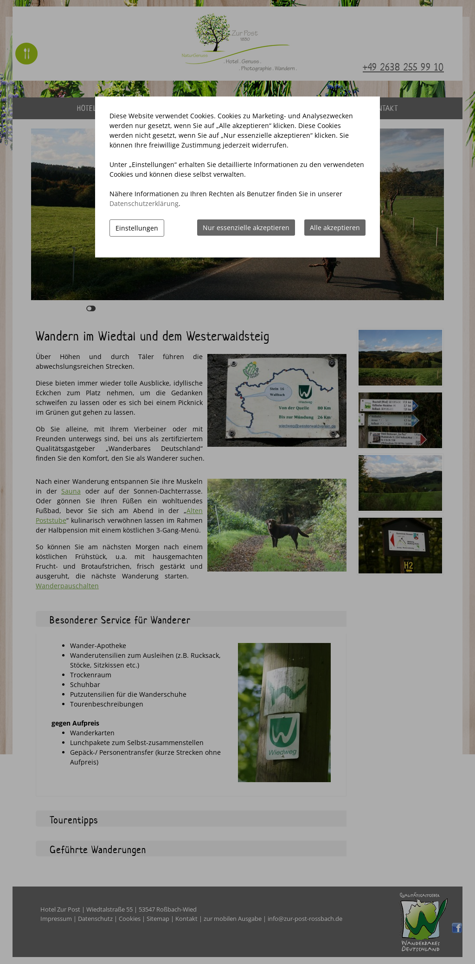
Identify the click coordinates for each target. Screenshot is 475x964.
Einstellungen (137, 228)
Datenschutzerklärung (144, 203)
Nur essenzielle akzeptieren (246, 227)
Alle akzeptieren (335, 227)
